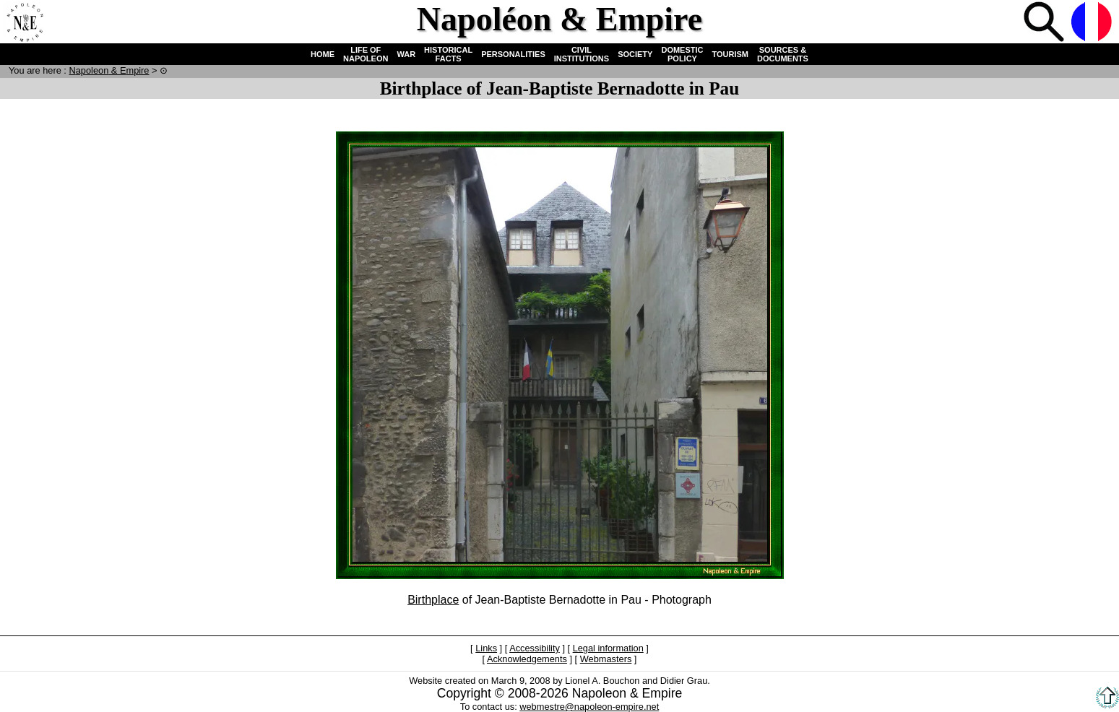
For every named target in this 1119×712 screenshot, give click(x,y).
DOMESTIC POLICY (682, 54)
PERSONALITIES (513, 54)
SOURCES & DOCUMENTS (782, 54)
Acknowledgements (527, 659)
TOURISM (730, 54)
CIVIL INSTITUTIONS (581, 54)
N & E (109, 70)
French (1093, 23)
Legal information (608, 648)
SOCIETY (635, 54)
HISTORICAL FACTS (448, 54)
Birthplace (433, 600)
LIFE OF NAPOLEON (365, 54)
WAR (406, 54)
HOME (322, 54)
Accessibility (534, 648)
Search (1045, 23)
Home (24, 23)
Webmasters (606, 659)
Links (486, 648)
